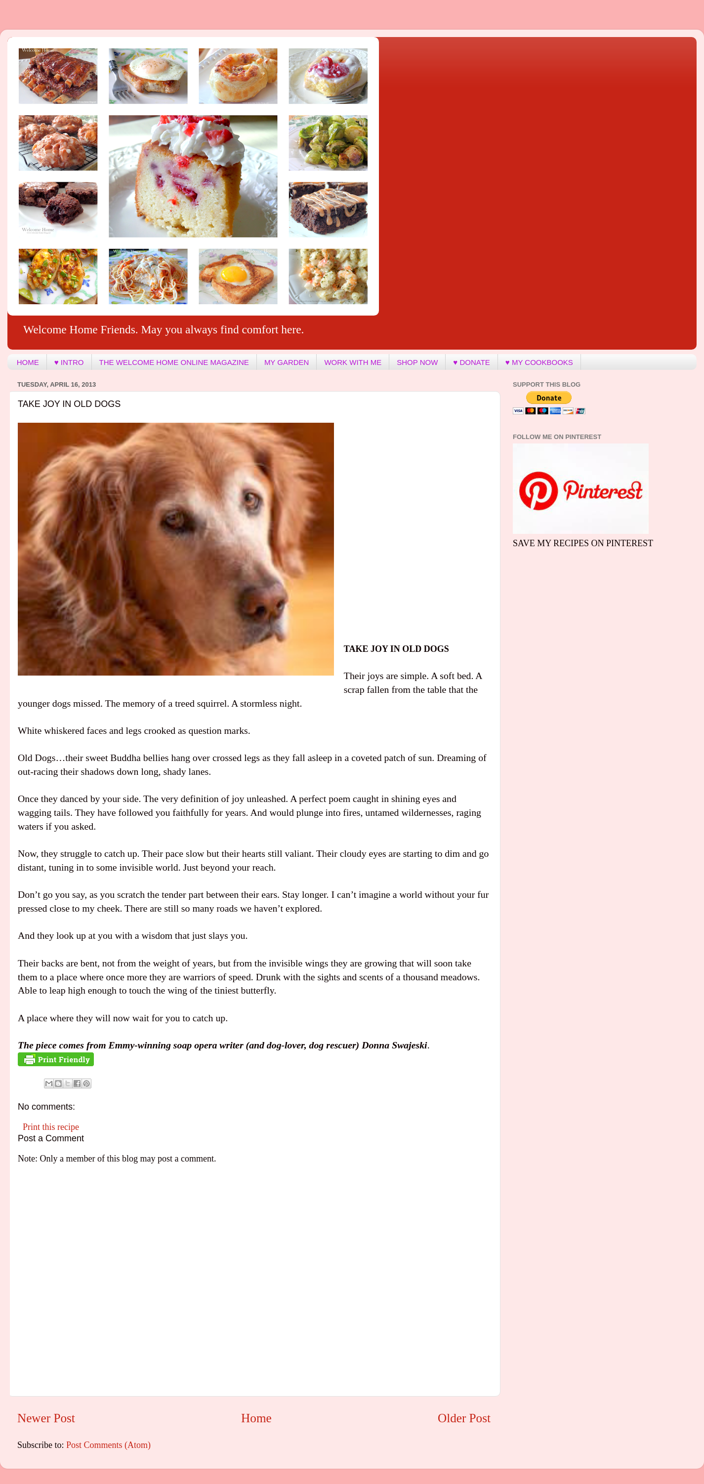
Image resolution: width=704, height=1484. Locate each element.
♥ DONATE (471, 362)
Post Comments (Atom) (108, 1445)
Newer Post (46, 1418)
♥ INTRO (69, 362)
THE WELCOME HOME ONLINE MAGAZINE (174, 362)
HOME (28, 362)
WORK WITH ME (352, 362)
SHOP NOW (417, 362)
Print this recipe (51, 1127)
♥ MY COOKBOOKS (539, 362)
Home (256, 1418)
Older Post (464, 1418)
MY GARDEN (286, 362)
